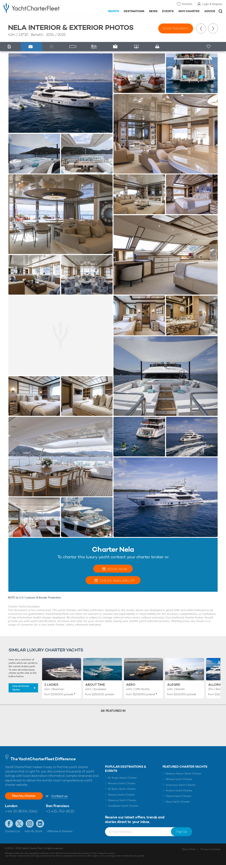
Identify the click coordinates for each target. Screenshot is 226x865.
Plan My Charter (24, 796)
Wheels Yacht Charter (179, 779)
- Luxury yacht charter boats (35, 8)
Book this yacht (176, 28)
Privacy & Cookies (210, 849)
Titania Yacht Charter (179, 796)
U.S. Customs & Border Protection (40, 597)
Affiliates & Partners (59, 831)
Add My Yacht (33, 831)
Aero (130, 684)
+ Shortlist (209, 46)
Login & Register (212, 4)
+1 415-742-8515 (60, 811)
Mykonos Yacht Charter (122, 800)
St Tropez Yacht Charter (122, 777)
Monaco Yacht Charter (122, 783)
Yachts (113, 11)
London (11, 805)
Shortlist (187, 4)
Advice (209, 11)
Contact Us (12, 831)
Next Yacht (213, 28)
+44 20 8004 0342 (21, 811)
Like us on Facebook (9, 824)
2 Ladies (51, 684)
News (153, 11)
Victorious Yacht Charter (181, 785)
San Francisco (57, 805)
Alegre (173, 684)
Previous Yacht (201, 28)
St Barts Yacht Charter (122, 789)
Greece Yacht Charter (121, 794)
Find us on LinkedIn (40, 824)
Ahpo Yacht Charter (178, 801)
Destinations (134, 11)
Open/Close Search (220, 11)
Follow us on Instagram (30, 824)
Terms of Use (189, 849)
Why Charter (189, 11)
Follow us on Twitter (19, 824)
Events (168, 11)
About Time (95, 684)
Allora (214, 684)
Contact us (59, 796)
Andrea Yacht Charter (179, 790)
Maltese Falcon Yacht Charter (184, 773)
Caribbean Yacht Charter (123, 805)
